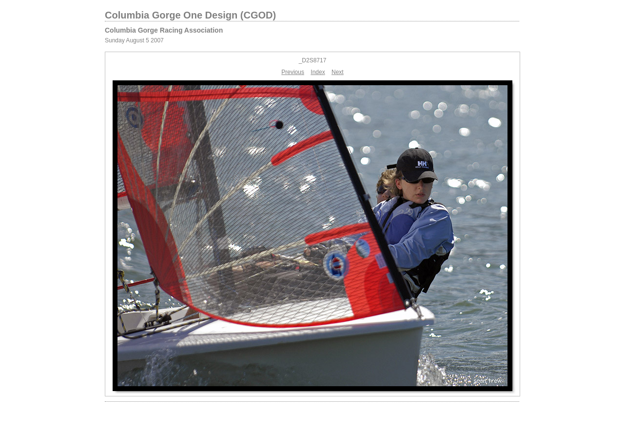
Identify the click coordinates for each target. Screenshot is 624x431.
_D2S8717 (313, 60)
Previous (292, 72)
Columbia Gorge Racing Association (164, 30)
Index (318, 72)
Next (338, 72)
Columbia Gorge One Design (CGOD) (190, 15)
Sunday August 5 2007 (134, 40)
